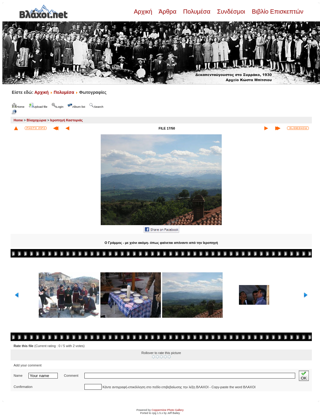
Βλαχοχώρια (36, 120)
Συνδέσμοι (231, 11)
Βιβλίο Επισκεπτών (276, 11)
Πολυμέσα (196, 11)
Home (18, 120)
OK (304, 375)
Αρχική (144, 11)
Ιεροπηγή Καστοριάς (66, 120)
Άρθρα (167, 11)
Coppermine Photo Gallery (168, 410)
